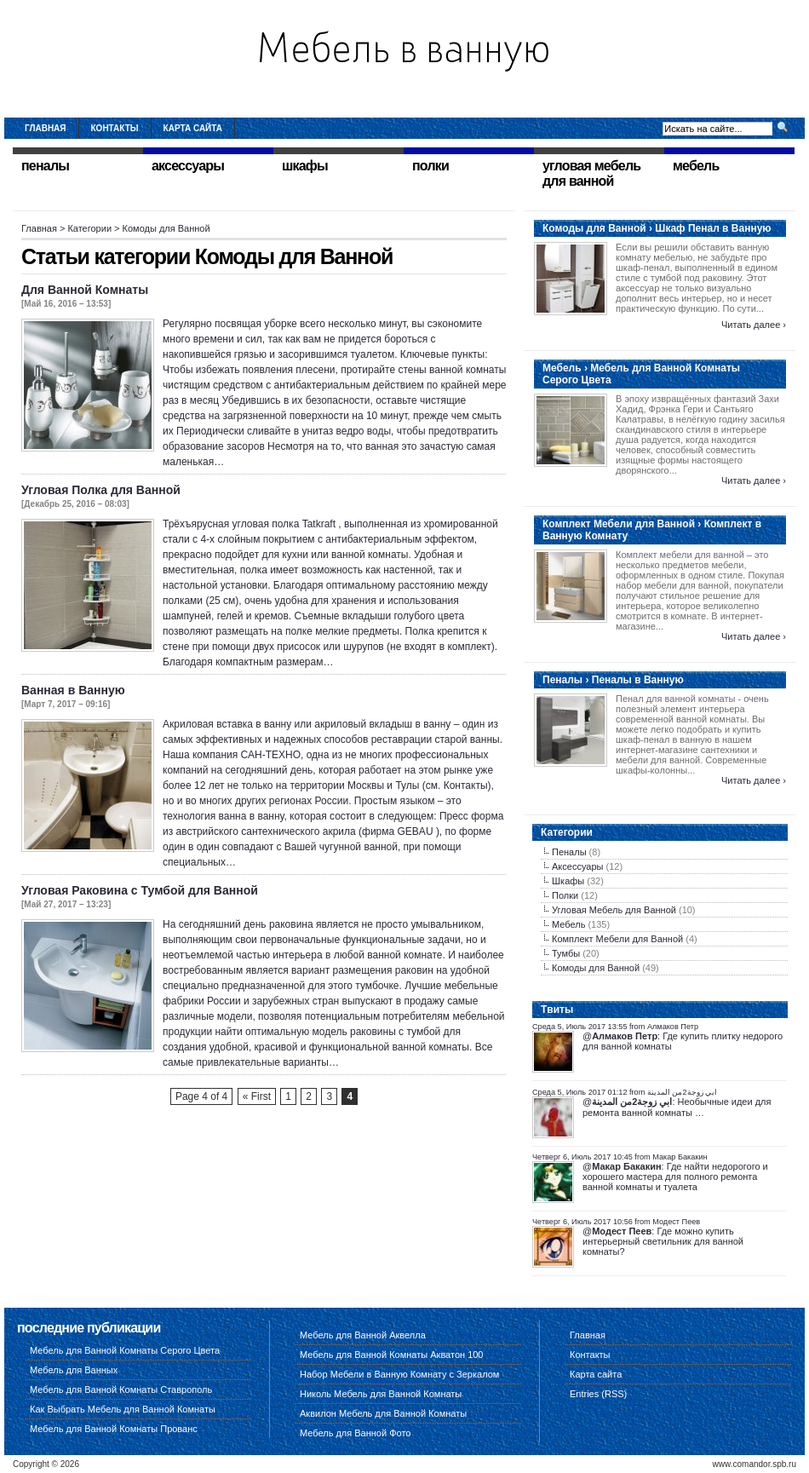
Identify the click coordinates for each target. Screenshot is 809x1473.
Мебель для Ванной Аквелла (363, 1335)
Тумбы (566, 953)
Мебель (568, 924)
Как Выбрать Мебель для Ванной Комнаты (122, 1409)
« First (257, 1096)
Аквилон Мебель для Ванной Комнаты (383, 1413)
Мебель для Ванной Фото (355, 1433)
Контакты (115, 128)
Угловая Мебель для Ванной (614, 910)
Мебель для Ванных (74, 1370)
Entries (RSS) (598, 1394)
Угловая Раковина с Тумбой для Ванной (139, 890)
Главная (45, 128)
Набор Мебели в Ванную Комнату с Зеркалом (399, 1374)
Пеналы (569, 852)
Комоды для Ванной (596, 968)
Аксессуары (577, 866)
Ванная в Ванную (73, 690)
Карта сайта (193, 128)
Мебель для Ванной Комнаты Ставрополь (121, 1389)
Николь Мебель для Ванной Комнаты (381, 1394)
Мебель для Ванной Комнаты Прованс (114, 1429)
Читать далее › (753, 324)
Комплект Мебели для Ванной (617, 939)
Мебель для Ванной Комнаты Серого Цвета (125, 1350)
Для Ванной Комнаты (84, 289)
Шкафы (568, 881)
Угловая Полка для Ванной (101, 490)
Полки (565, 895)
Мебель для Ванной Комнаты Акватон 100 (392, 1354)
